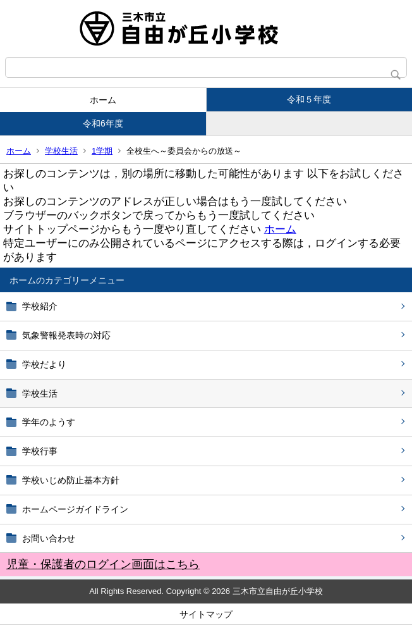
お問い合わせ (48, 538)
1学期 (102, 151)
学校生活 (61, 151)
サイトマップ (206, 614)
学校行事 (40, 451)
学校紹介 (40, 306)
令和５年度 (309, 99)
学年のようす (48, 422)
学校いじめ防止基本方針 (70, 480)
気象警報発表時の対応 (66, 335)
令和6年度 (103, 123)
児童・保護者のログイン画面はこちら (103, 564)
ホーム (103, 100)
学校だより (44, 364)
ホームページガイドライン (75, 509)
